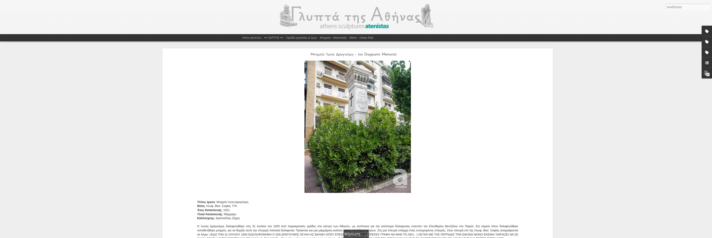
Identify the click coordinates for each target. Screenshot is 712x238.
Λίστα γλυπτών (251, 37)
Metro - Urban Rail (361, 37)
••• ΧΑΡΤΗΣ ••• (273, 37)
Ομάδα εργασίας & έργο (301, 37)
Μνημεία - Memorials (333, 37)
